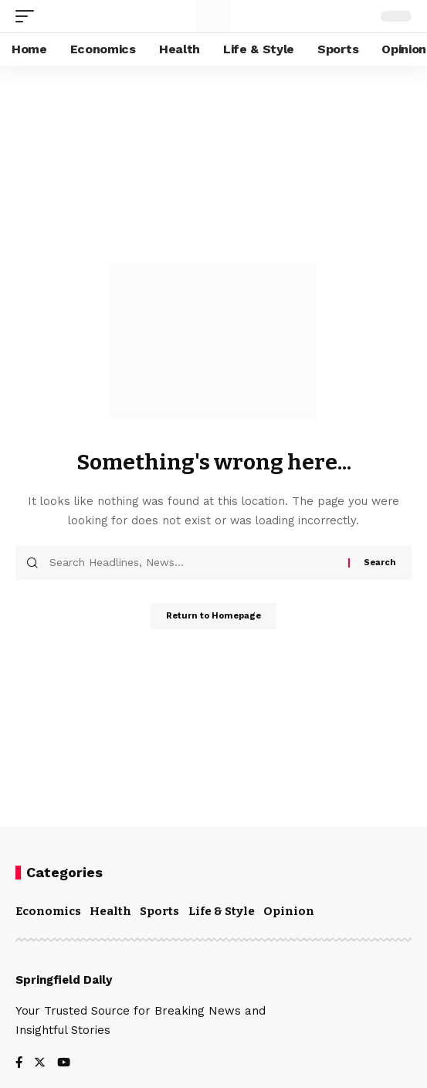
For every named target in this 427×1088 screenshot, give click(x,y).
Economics (48, 911)
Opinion (288, 911)
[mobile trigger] (28, 16)
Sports (159, 911)
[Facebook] (18, 1063)
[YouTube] (63, 1063)
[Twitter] (40, 1063)
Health (110, 911)
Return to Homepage (213, 616)
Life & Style (221, 911)
